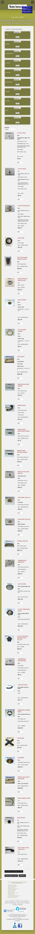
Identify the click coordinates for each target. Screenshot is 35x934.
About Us (12, 901)
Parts (6, 903)
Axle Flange (22, 299)
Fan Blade (20, 738)
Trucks (18, 901)
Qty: (18, 162)
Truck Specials (25, 901)
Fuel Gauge (21, 817)
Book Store (21, 903)
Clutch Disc (22, 584)
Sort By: (7, 127)
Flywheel (21, 757)
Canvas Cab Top (22, 541)
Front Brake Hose (24, 798)
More (17, 37)
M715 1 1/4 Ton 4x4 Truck (14, 29)
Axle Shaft (21, 356)
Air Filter (21, 238)
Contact (15, 904)
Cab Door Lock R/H (24, 519)
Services (27, 903)
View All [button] (22, 875)
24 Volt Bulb (21, 133)
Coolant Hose (22, 684)
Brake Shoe (22, 405)
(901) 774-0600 (19, 17)
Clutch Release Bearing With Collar (22, 638)
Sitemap (20, 904)
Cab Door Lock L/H (24, 497)
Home (7, 901)
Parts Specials (12, 903)
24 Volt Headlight (24, 205)
